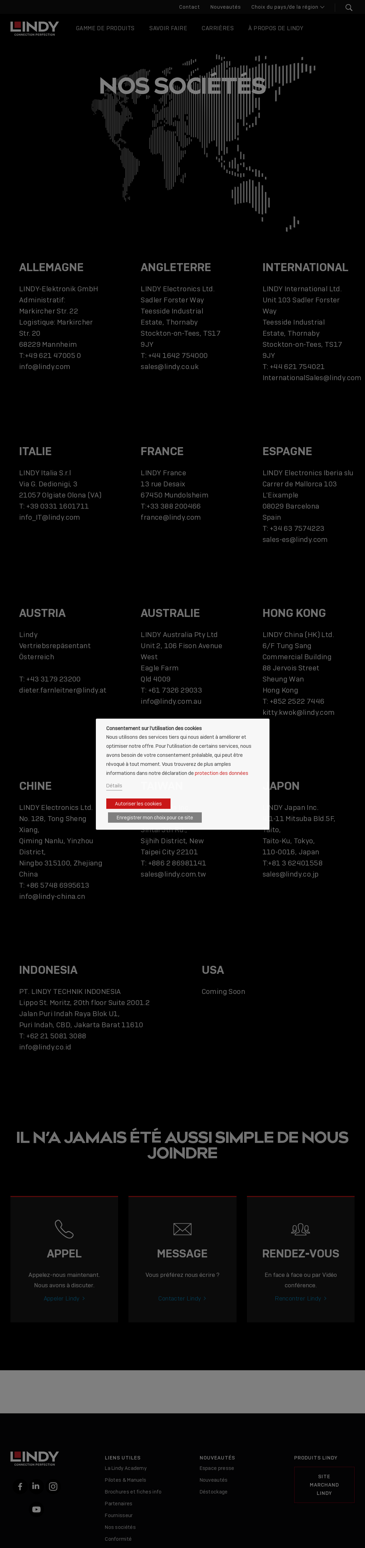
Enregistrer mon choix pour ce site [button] (155, 817)
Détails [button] (114, 785)
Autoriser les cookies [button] (138, 804)
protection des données (221, 773)
